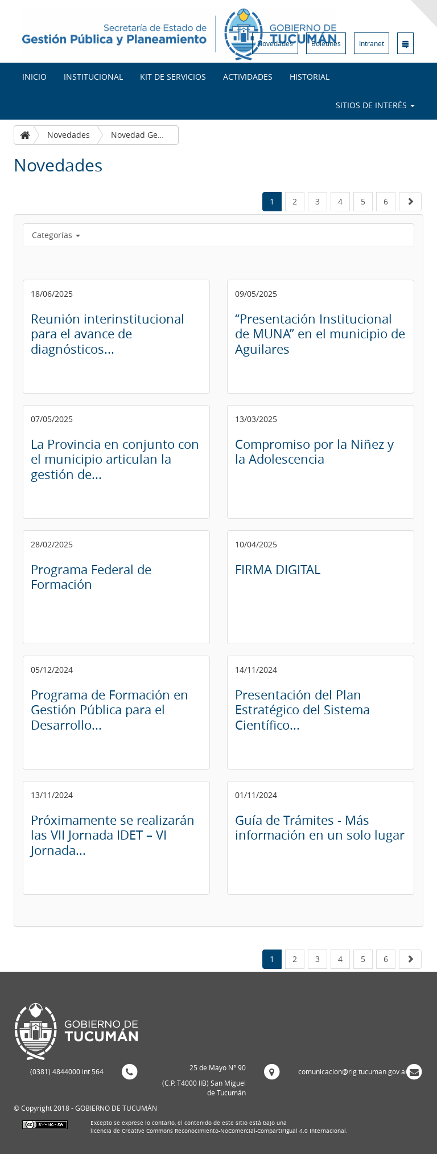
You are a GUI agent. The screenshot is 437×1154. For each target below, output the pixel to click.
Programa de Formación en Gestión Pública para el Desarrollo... (109, 709)
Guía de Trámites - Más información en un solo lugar (320, 827)
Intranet (371, 43)
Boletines (326, 43)
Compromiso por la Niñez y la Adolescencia (314, 451)
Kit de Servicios (173, 76)
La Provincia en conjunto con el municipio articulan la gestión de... (115, 459)
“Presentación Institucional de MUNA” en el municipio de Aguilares (320, 333)
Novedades (275, 43)
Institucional (93, 76)
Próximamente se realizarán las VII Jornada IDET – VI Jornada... (113, 835)
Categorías (56, 235)
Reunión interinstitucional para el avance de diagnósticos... (107, 333)
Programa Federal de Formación (91, 576)
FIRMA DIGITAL (277, 569)
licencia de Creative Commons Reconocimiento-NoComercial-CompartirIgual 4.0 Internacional (218, 1131)
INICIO (34, 76)
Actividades (248, 76)
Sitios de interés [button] (375, 105)
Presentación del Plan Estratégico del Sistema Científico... (302, 709)
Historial (309, 76)
